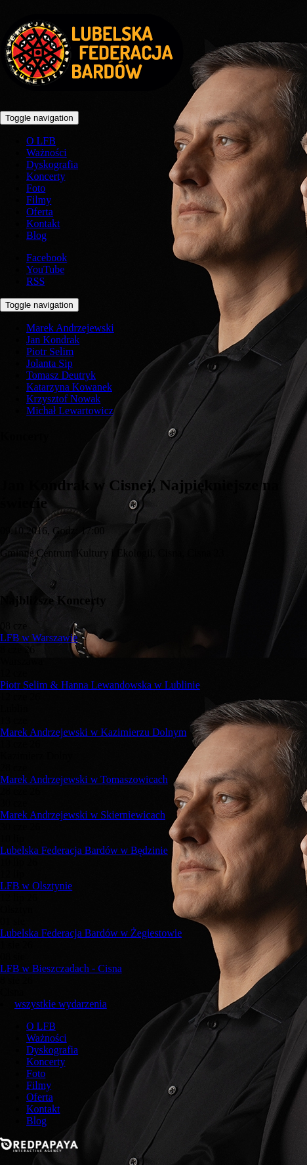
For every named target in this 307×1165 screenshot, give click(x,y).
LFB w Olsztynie (36, 885)
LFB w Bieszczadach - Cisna (61, 968)
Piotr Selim (49, 351)
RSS (35, 281)
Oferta (39, 211)
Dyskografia (52, 164)
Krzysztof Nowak (63, 398)
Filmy (38, 199)
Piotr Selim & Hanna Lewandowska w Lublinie (100, 684)
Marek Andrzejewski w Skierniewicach (82, 814)
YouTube (45, 269)
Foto (35, 188)
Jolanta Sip (49, 363)
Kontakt (43, 223)
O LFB (41, 140)
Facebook (46, 257)
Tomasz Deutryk (61, 375)
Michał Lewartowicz (69, 410)
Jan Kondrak (52, 339)
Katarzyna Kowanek (69, 386)
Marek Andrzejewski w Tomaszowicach (84, 779)
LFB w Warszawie (38, 637)
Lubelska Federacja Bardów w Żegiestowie (91, 933)
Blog (36, 235)
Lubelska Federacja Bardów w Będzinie (84, 850)
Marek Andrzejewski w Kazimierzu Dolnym (93, 732)
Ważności (46, 152)
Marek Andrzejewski (70, 327)
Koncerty (46, 176)
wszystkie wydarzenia (60, 1003)
